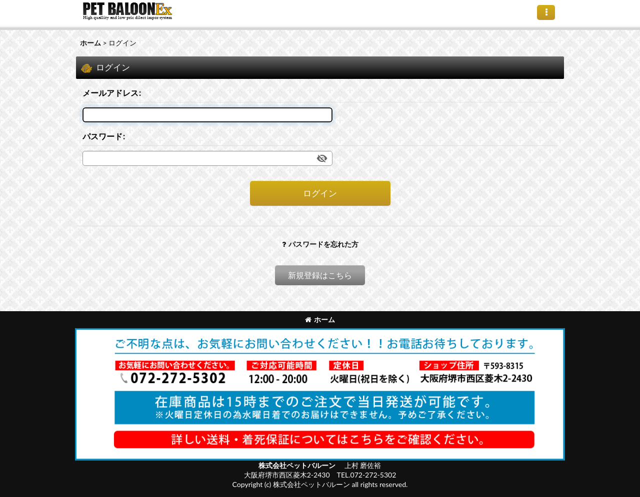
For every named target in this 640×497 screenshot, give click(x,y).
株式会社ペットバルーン (297, 465)
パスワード (102, 136)
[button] (546, 12)
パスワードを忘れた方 (320, 244)
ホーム (320, 319)
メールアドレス (110, 92)
